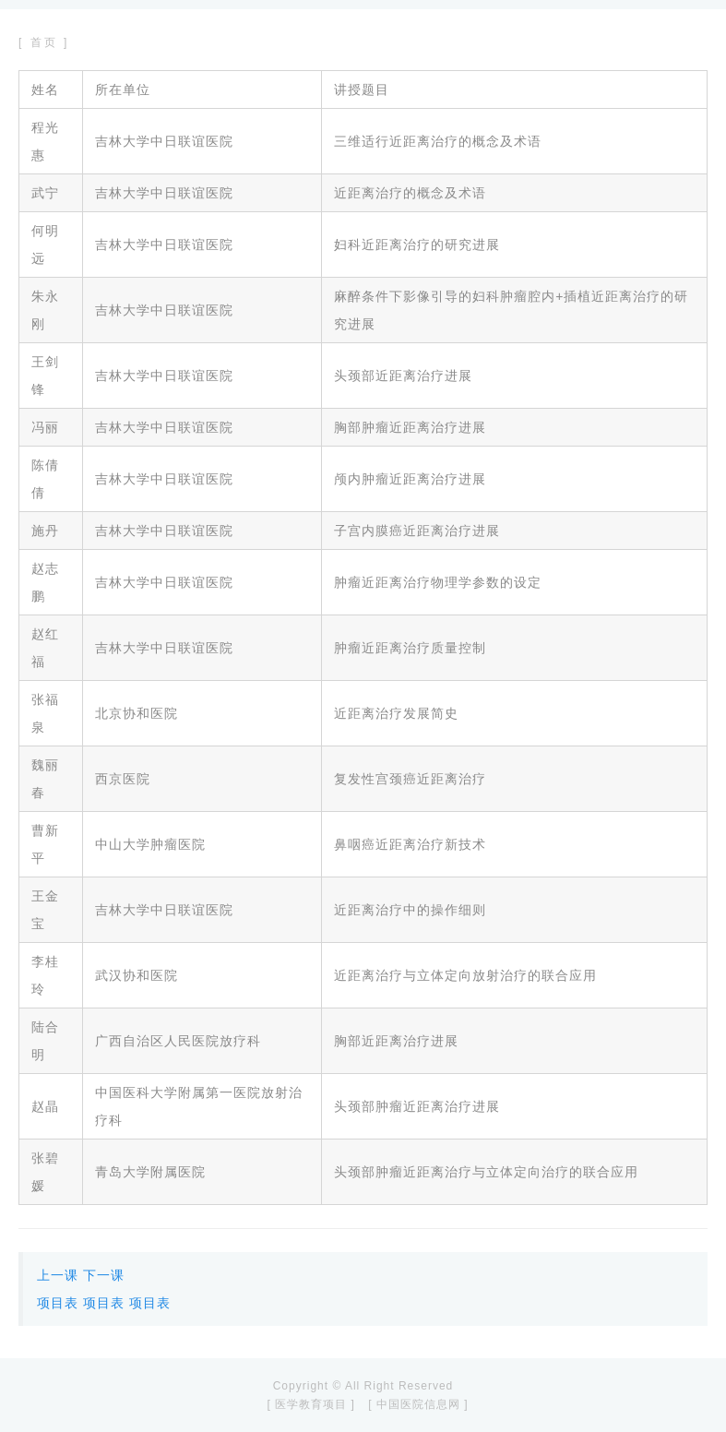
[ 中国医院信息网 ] (418, 1404)
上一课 (57, 1275)
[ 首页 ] (43, 42)
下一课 (104, 1275)
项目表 (57, 1302)
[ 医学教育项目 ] (310, 1404)
